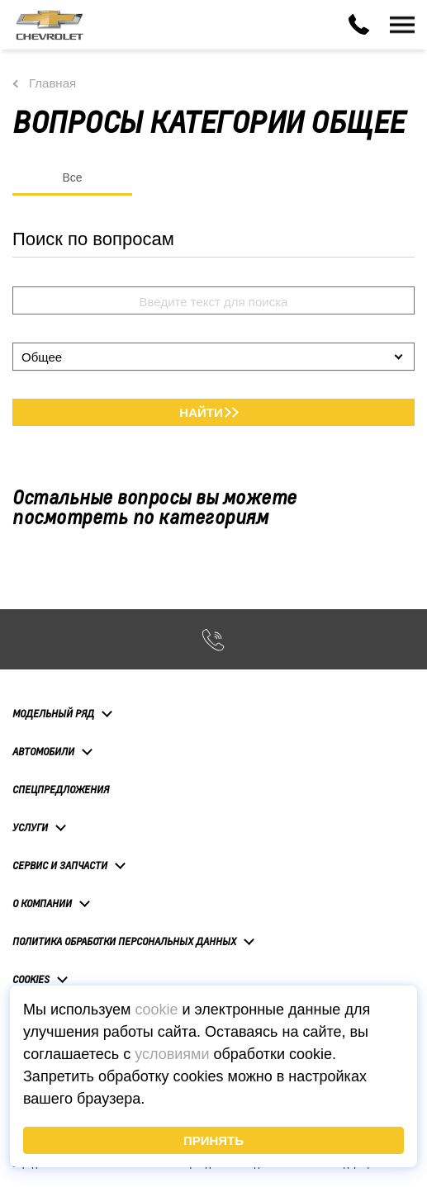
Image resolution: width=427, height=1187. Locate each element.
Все (72, 177)
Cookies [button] (31, 979)
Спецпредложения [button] (60, 789)
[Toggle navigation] (402, 24)
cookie (156, 1009)
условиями (172, 1054)
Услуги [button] (30, 827)
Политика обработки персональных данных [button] (124, 941)
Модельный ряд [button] (53, 713)
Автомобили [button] (43, 751)
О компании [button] (42, 903)
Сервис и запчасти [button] (59, 865)
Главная (52, 83)
